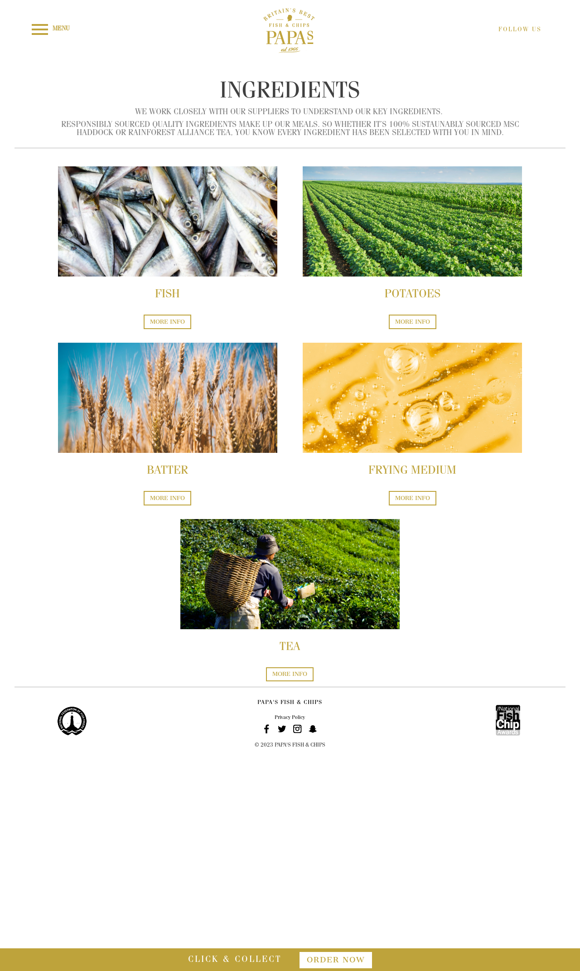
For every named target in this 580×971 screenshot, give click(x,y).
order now (336, 959)
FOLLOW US (519, 30)
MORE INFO (167, 321)
